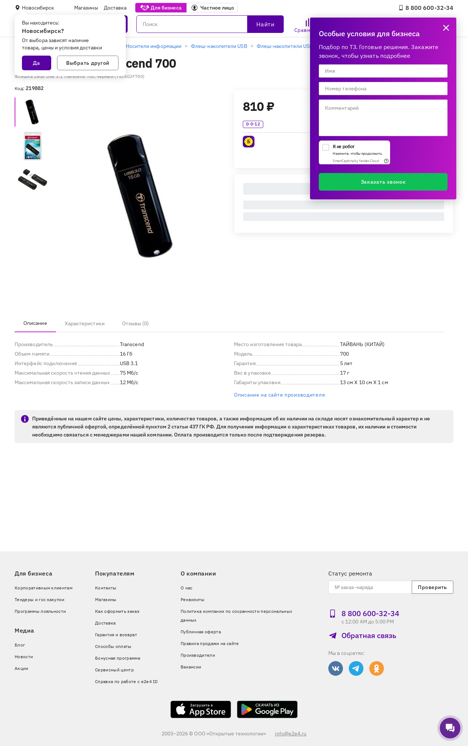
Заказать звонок (383, 182)
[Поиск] (210, 24)
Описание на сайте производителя (279, 394)
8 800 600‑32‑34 (425, 7)
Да (36, 63)
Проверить (432, 587)
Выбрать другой (87, 63)
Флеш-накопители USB (219, 46)
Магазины (86, 7)
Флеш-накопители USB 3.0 (289, 46)
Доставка (115, 7)
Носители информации (154, 46)
